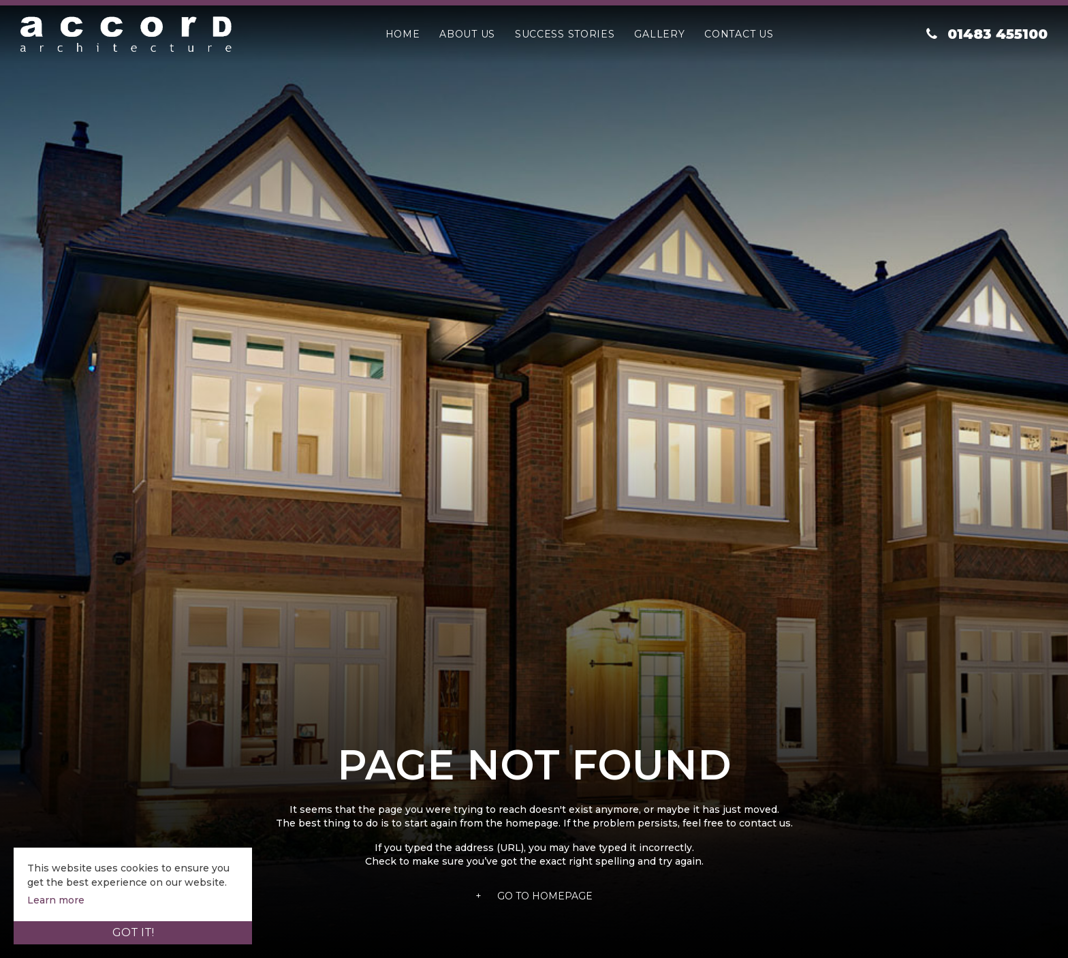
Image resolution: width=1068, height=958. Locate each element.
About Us (467, 34)
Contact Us (738, 34)
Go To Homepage (534, 896)
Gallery (659, 34)
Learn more (55, 900)
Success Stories (565, 34)
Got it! (133, 932)
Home (403, 34)
